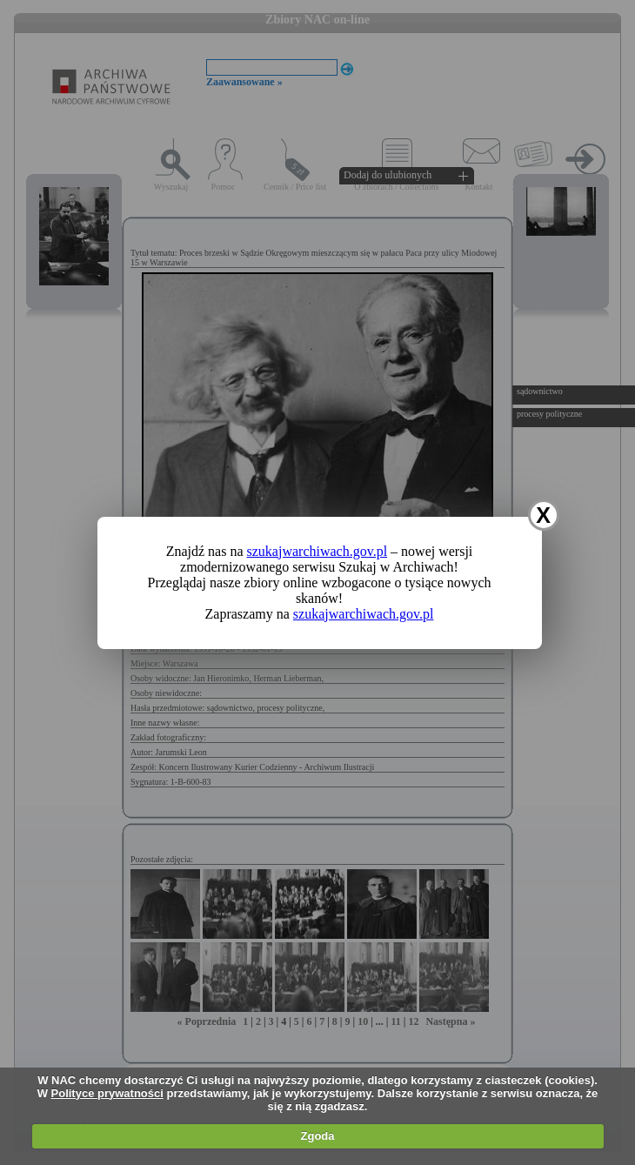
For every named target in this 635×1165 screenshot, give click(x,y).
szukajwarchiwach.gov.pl (317, 551)
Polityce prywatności (107, 1093)
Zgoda (318, 1135)
